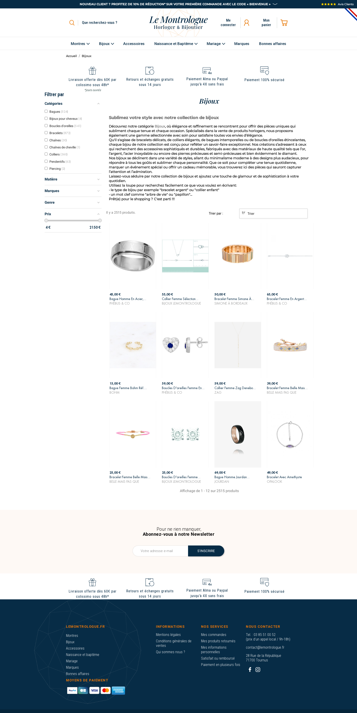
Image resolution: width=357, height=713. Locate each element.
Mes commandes (213, 635)
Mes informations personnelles (214, 649)
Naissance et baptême (82, 655)
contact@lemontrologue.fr (265, 647)
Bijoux (70, 642)
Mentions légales (168, 635)
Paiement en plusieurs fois (220, 665)
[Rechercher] (105, 22)
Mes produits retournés (218, 641)
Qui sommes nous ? (170, 652)
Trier (248, 213)
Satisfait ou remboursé (218, 658)
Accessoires (75, 648)
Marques (72, 667)
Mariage (72, 661)
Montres (72, 635)
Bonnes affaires (77, 674)
